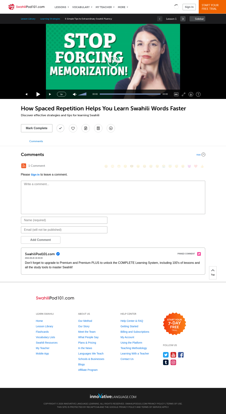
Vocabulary (81, 7)
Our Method (85, 320)
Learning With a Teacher (134, 353)
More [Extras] (121, 7)
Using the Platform (131, 342)
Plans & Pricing (87, 342)
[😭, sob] (164, 166)
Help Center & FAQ (131, 320)
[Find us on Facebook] (181, 355)
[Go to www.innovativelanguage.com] (113, 395)
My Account (127, 337)
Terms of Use (174, 404)
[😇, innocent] (170, 166)
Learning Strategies (50, 18)
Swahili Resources (47, 342)
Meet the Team (86, 331)
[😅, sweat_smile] (151, 166)
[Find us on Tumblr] (166, 362)
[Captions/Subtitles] (176, 94)
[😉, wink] (157, 166)
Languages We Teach (90, 353)
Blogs (81, 364)
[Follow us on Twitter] (166, 355)
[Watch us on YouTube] (173, 355)
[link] (183, 18)
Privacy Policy (156, 404)
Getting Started (129, 326)
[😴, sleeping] (176, 166)
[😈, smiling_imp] (189, 166)
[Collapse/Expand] (113, 154)
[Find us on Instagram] (173, 362)
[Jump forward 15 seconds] (50, 94)
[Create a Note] (85, 128)
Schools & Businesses (91, 358)
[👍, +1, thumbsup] (202, 166)
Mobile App (42, 353)
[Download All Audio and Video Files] (111, 128)
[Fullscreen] (183, 94)
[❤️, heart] (196, 166)
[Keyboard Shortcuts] (198, 94)
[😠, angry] (138, 166)
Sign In (189, 6)
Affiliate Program (87, 369)
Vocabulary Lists (45, 337)
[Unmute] (74, 94)
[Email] (64, 229)
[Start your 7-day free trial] (174, 324)
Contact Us (126, 358)
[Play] (38, 94)
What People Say (88, 337)
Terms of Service (151, 407)
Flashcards (42, 331)
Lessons (60, 7)
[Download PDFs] (98, 128)
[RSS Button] (24, 166)
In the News (85, 348)
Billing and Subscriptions (134, 331)
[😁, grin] (119, 166)
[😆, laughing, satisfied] (144, 166)
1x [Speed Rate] (61, 94)
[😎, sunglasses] (132, 166)
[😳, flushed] (112, 166)
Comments (36, 141)
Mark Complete (36, 128)
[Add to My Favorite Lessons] (73, 128)
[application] (113, 61)
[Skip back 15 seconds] (26, 94)
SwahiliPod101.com (136, 404)
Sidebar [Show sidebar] (199, 18)
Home (39, 320)
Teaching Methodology (133, 348)
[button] (176, 7)
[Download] (191, 94)
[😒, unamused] (125, 166)
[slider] (83, 94)
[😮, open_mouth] (183, 166)
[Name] (64, 220)
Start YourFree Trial (213, 7)
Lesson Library (28, 18)
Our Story (83, 326)
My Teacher (104, 7)
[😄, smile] (106, 166)
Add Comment (40, 239)
